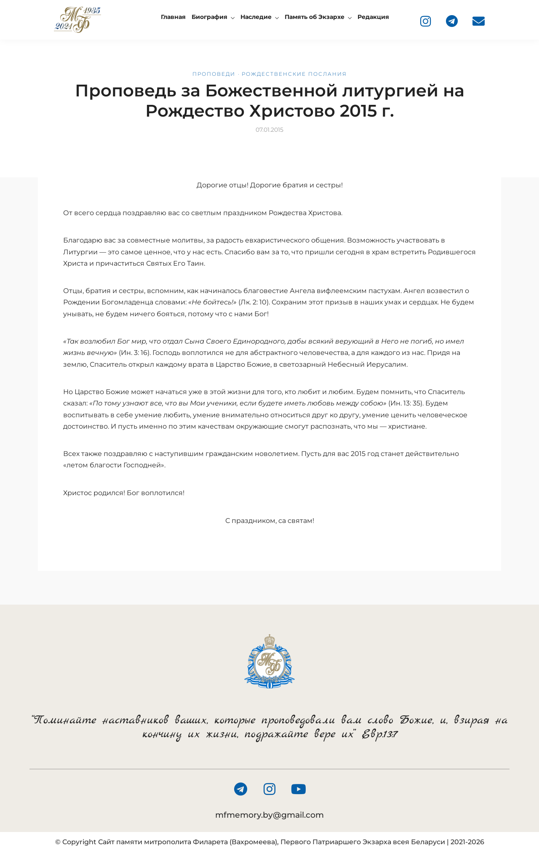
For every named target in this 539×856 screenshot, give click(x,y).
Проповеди (213, 74)
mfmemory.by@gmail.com (269, 815)
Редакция (373, 17)
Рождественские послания (294, 74)
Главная (173, 17)
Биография (209, 17)
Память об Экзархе (314, 17)
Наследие (256, 17)
